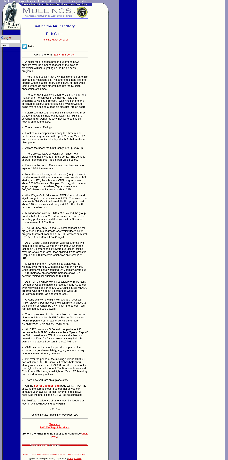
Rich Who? (81, 454)
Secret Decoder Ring (45, 454)
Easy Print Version (64, 54)
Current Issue (28, 454)
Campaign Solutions (75, 459)
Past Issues (60, 454)
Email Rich (70, 454)
